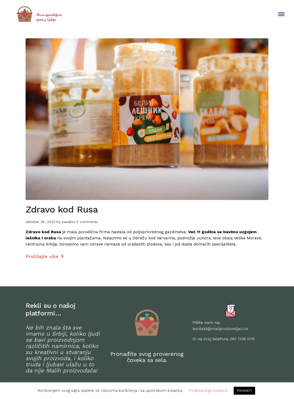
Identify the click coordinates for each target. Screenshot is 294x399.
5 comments (87, 222)
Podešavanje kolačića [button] (208, 390)
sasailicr (68, 222)
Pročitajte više (45, 256)
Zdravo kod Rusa (62, 209)
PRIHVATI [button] (244, 391)
